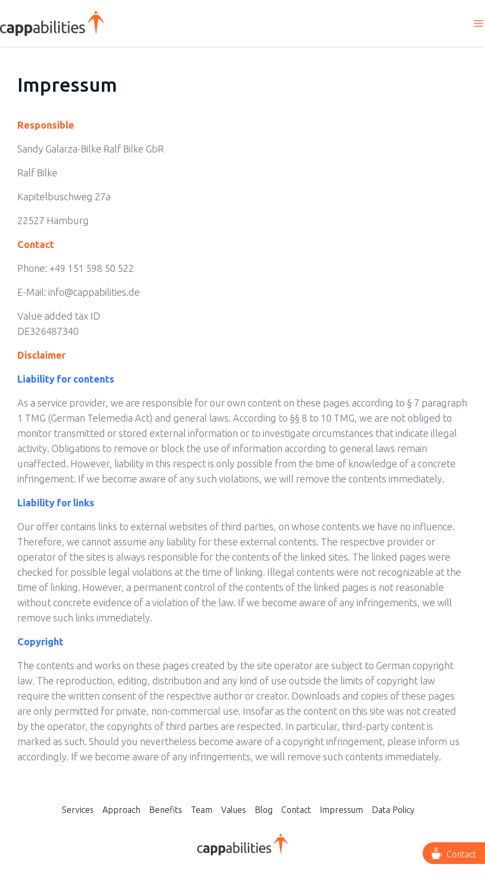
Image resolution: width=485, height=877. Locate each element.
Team (201, 810)
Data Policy (393, 810)
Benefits (165, 810)
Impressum (341, 810)
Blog (264, 810)
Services (78, 810)
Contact (296, 810)
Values (233, 810)
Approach (121, 810)
